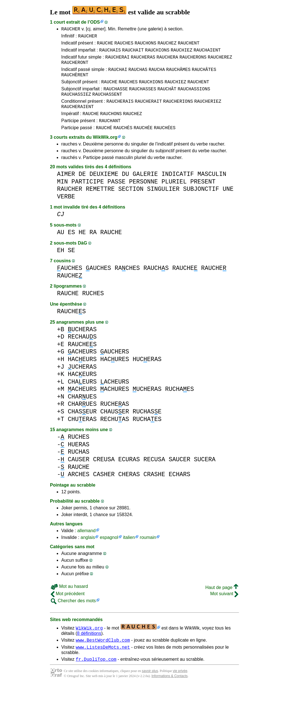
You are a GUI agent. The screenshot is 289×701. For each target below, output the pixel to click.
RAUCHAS (137, 75)
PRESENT (202, 195)
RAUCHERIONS (178, 111)
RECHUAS (114, 433)
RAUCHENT (189, 45)
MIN (62, 195)
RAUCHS (155, 281)
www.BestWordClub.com (103, 654)
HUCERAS (147, 373)
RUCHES (93, 307)
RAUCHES (123, 45)
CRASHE (154, 488)
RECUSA (154, 473)
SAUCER (180, 473)
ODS (95, 22)
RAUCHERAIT (148, 111)
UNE (228, 202)
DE (82, 187)
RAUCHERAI (117, 61)
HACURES (114, 373)
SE (71, 264)
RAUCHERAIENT (77, 117)
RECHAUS (82, 350)
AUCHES (69, 281)
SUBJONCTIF (201, 202)
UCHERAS (82, 343)
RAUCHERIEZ (207, 111)
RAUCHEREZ (220, 61)
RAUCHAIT (133, 53)
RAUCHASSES (142, 97)
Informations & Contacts (170, 692)
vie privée (180, 687)
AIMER (66, 187)
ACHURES (114, 402)
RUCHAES (179, 402)
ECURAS (129, 473)
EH (60, 264)
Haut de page (221, 601)
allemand (86, 544)
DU (125, 187)
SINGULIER (163, 202)
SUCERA (205, 473)
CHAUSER (114, 425)
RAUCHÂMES (178, 75)
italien (129, 550)
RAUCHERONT (74, 67)
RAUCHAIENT (207, 53)
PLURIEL (174, 195)
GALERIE (145, 187)
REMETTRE (100, 202)
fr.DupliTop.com (96, 675)
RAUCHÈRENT (74, 81)
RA (93, 246)
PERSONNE (143, 195)
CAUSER (78, 473)
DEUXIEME (103, 187)
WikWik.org (105, 150)
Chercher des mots (73, 614)
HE (82, 246)
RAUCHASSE (115, 97)
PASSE (117, 195)
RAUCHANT (110, 133)
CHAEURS (82, 395)
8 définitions (89, 646)
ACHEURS (82, 365)
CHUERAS (82, 433)
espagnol (109, 550)
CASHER (104, 488)
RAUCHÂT (166, 97)
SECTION (130, 202)
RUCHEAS (114, 417)
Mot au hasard (69, 599)
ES (71, 246)
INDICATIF (177, 187)
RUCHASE (147, 425)
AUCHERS (114, 365)
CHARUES (82, 410)
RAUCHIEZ (181, 53)
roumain (148, 550)
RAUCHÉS (122, 141)
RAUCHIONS (157, 53)
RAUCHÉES (165, 141)
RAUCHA (157, 75)
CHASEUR (82, 425)
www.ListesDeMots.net (103, 662)
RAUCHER (70, 29)
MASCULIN (212, 187)
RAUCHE (105, 45)
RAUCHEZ (166, 45)
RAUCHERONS (193, 61)
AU (60, 246)
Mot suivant (224, 607)
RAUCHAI (117, 75)
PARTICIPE (87, 195)
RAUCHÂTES (204, 75)
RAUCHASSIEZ (76, 103)
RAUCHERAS (143, 61)
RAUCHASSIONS (194, 97)
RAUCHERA (167, 61)
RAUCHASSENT (107, 103)
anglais (87, 550)
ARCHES (78, 488)
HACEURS (82, 373)
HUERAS (78, 458)
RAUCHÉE (142, 141)
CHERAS (129, 488)
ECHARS (180, 488)
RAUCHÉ (104, 141)
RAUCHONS (145, 45)
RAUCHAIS (110, 53)
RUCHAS (78, 465)
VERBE (66, 210)
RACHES (127, 281)
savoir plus (150, 687)
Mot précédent (68, 607)
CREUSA (104, 473)
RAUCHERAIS (119, 111)
